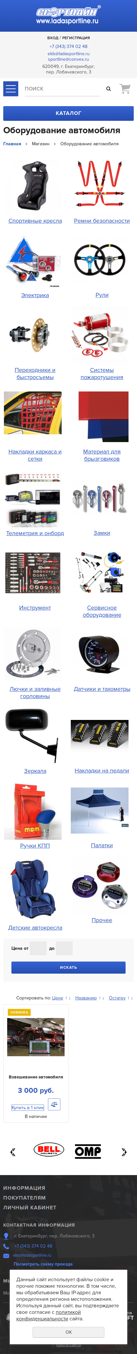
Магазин (41, 144)
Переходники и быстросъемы (35, 373)
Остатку (117, 998)
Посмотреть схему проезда (43, 1264)
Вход (52, 38)
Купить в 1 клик (28, 1107)
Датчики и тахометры (102, 689)
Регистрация (76, 38)
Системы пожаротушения (102, 373)
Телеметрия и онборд (35, 533)
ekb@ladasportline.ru (69, 53)
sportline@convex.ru (68, 59)
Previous (13, 1152)
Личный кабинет (29, 1207)
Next (124, 1152)
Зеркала (35, 770)
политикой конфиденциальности (48, 1315)
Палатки (102, 845)
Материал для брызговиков (102, 455)
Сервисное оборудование (102, 611)
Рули (102, 294)
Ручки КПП (35, 845)
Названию (86, 998)
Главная (12, 144)
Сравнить (54, 1104)
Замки (102, 532)
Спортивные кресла (35, 220)
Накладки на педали (102, 770)
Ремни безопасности (102, 220)
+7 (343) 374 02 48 (68, 46)
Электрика (35, 295)
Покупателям (24, 1198)
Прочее (102, 920)
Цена (17, 948)
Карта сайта (68, 1344)
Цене (57, 998)
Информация (24, 1188)
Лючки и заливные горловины (35, 692)
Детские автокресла (35, 927)
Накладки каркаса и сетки (35, 455)
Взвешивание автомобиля (36, 1077)
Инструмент (35, 607)
